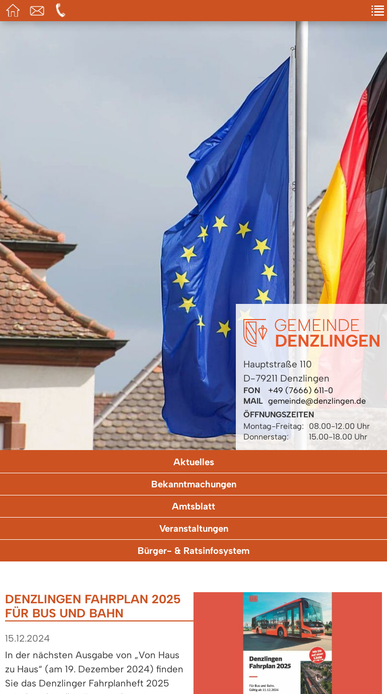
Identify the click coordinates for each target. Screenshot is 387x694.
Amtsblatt (193, 506)
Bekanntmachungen (193, 484)
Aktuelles (193, 462)
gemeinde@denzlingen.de (317, 401)
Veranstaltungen (193, 528)
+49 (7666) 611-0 (300, 390)
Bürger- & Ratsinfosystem (193, 550)
